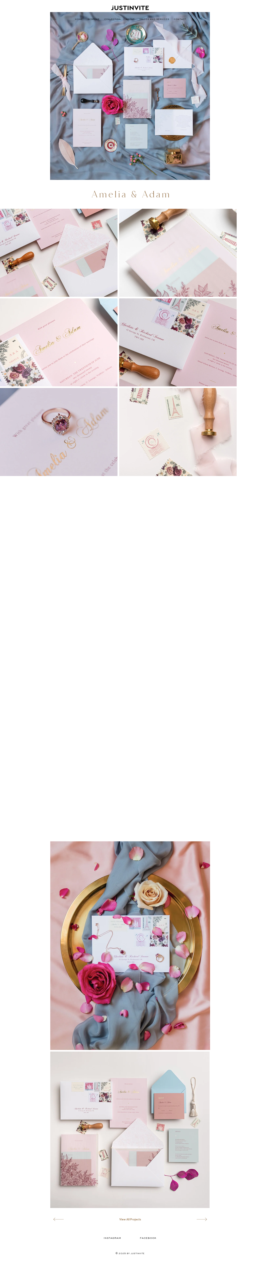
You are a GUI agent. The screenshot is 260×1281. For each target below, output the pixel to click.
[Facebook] (148, 1237)
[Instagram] (112, 1237)
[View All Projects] (130, 1219)
